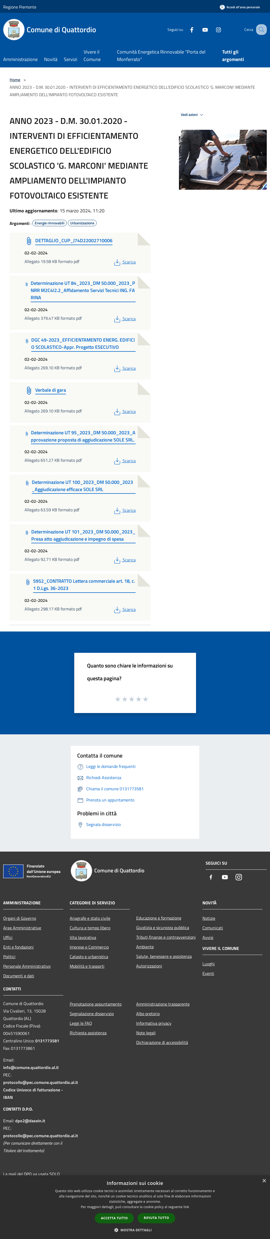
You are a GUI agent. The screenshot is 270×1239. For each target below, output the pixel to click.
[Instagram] (213, 29)
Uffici (8, 937)
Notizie (208, 918)
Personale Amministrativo (26, 966)
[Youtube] (199, 29)
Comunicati (212, 928)
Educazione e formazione (158, 918)
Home (15, 79)
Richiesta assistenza (88, 1033)
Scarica (124, 262)
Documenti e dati (18, 976)
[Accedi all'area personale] (240, 7)
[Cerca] (260, 29)
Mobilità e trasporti (87, 966)
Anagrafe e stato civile (90, 918)
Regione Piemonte (19, 7)
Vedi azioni (193, 115)
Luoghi (208, 964)
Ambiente (145, 947)
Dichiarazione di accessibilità (162, 1042)
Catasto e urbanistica (89, 956)
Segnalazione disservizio (92, 1013)
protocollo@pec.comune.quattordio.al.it (40, 1082)
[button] (135, 1230)
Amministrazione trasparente (163, 1004)
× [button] (264, 1181)
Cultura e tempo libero (90, 928)
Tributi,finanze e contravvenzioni (166, 937)
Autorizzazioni (149, 966)
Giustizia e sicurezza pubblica (162, 927)
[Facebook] (186, 29)
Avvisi (207, 937)
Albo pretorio (148, 1013)
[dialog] (135, 1207)
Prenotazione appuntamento (96, 1004)
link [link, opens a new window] (186, 1207)
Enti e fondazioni (18, 947)
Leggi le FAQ (81, 1023)
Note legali (146, 1033)
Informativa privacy (153, 1023)
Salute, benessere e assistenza (164, 956)
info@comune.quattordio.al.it (31, 1067)
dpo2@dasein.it (30, 1120)
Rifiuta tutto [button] (156, 1218)
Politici (9, 956)
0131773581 (47, 1041)
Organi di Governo (19, 918)
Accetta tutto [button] (114, 1218)
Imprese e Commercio (89, 947)
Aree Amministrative (22, 928)
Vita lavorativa (83, 937)
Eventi (208, 973)
